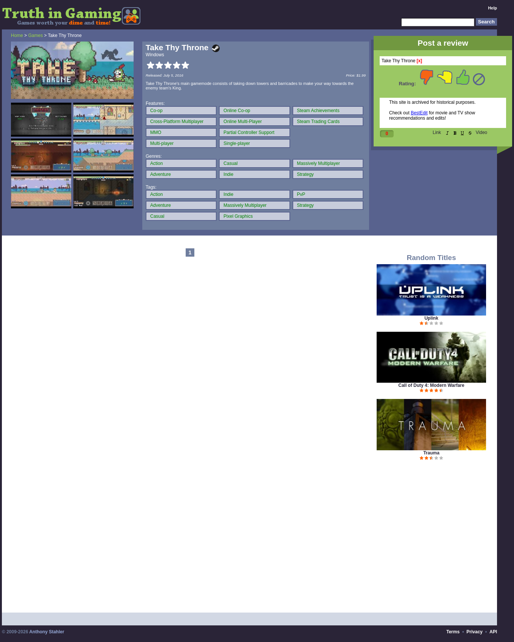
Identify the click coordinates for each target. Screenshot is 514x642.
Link (437, 132)
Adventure (160, 174)
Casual (230, 163)
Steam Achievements (318, 110)
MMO (155, 132)
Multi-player (162, 143)
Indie (228, 174)
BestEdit (419, 112)
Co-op (156, 110)
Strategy (305, 174)
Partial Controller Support (248, 132)
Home (17, 35)
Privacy (474, 631)
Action (156, 163)
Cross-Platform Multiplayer (176, 121)
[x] (419, 60)
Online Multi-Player (242, 121)
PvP (301, 194)
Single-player (236, 143)
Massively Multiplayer (318, 163)
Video (481, 132)
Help (492, 8)
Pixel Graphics (237, 216)
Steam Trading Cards (318, 121)
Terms (453, 631)
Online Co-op (236, 110)
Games (35, 35)
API (493, 631)
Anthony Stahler (46, 631)
